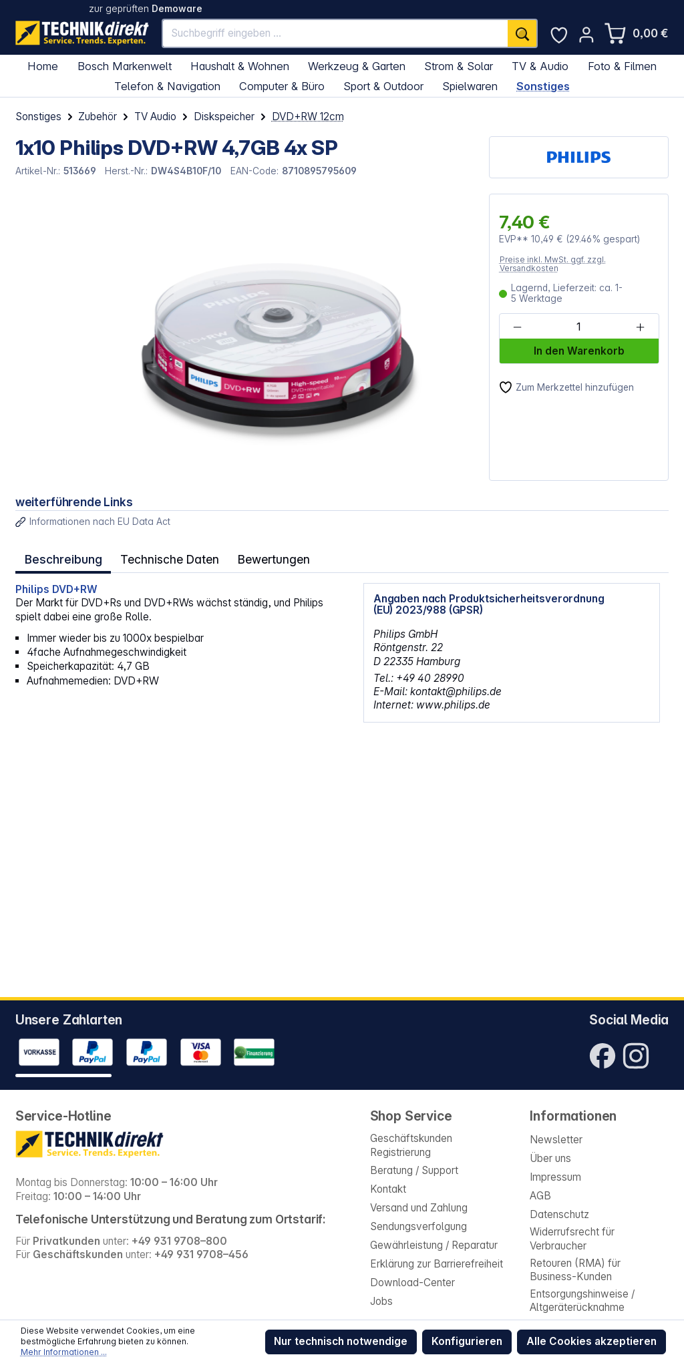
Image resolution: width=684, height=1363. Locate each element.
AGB (540, 1195)
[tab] (61, 557)
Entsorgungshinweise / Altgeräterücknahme (582, 1301)
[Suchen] (522, 34)
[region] (244, 337)
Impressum (555, 1177)
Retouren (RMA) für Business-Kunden (575, 1270)
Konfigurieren (467, 1341)
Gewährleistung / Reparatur (434, 1245)
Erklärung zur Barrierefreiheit (436, 1263)
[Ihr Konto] (586, 35)
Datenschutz (559, 1214)
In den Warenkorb (579, 351)
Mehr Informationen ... (64, 1352)
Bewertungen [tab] (265, 557)
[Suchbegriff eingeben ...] (336, 34)
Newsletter (556, 1139)
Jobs (381, 1301)
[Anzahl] (578, 327)
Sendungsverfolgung (418, 1226)
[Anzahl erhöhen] (640, 327)
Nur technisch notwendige (340, 1341)
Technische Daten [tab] (165, 557)
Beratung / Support (414, 1170)
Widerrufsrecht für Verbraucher (572, 1238)
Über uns (550, 1158)
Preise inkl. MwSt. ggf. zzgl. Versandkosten (553, 264)
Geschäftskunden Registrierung (411, 1145)
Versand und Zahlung (419, 1207)
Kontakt (388, 1189)
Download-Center (412, 1282)
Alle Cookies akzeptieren (591, 1341)
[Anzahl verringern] (517, 327)
